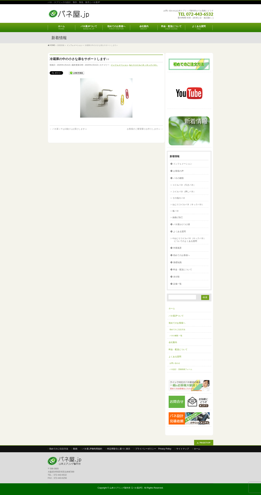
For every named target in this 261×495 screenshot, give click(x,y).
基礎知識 (177, 262)
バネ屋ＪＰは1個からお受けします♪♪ (68, 129)
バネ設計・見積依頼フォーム (181, 369)
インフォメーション (119, 65)
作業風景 (177, 248)
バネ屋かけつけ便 (181, 224)
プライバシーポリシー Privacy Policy (153, 449)
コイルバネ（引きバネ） (183, 185)
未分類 (176, 277)
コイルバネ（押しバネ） (183, 191)
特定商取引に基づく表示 (118, 449)
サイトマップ (182, 449)
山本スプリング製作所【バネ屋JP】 (126, 488)
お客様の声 (178, 171)
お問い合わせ (175, 363)
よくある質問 (179, 231)
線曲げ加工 (177, 217)
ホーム (172, 308)
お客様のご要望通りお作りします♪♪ (145, 129)
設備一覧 (177, 284)
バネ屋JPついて (176, 316)
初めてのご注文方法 (177, 329)
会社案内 (173, 342)
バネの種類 (178, 178)
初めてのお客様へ (181, 255)
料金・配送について (182, 269)
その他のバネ (178, 198)
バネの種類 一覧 (176, 336)
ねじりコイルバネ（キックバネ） (143, 65)
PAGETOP (205, 442)
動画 (75, 449)
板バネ (175, 211)
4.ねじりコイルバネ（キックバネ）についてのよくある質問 (189, 239)
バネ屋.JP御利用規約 (92, 449)
